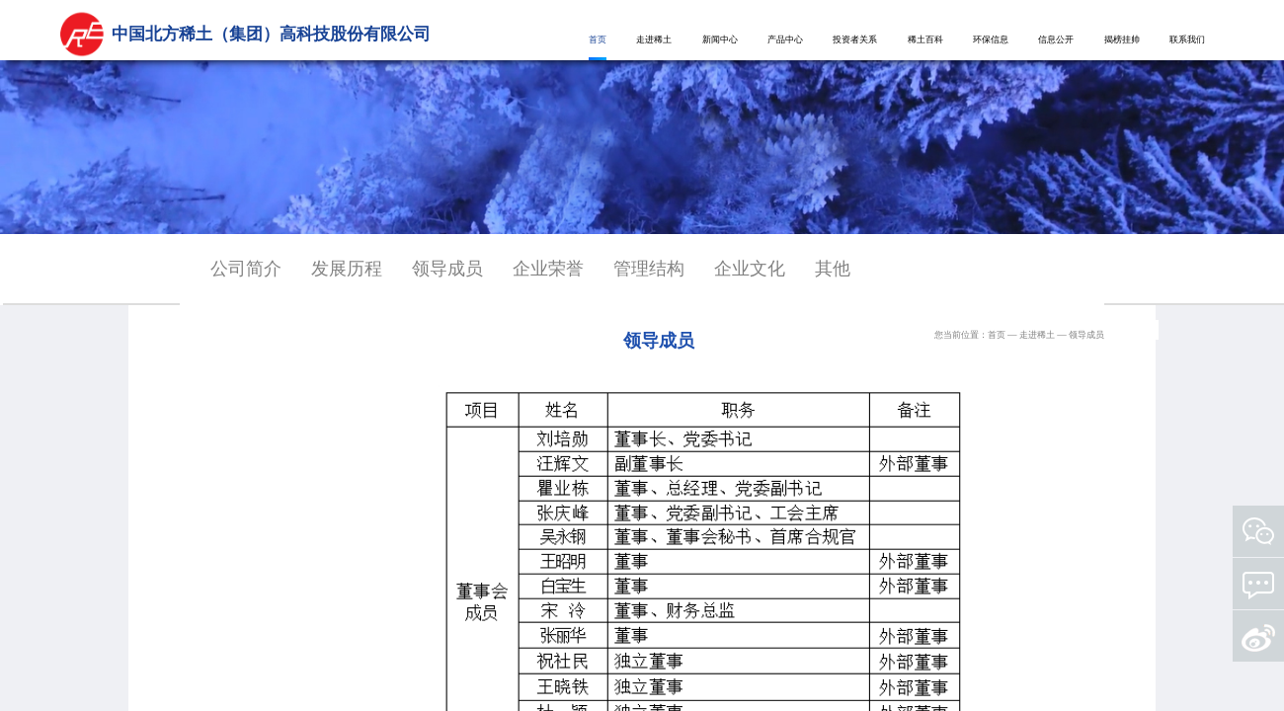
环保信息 (990, 39)
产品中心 (785, 39)
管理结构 (648, 268)
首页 (597, 39)
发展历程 (346, 268)
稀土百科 (925, 39)
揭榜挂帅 (1122, 39)
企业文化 (749, 268)
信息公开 (1056, 39)
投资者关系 (855, 39)
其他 (832, 268)
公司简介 (245, 268)
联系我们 (1187, 39)
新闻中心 (720, 39)
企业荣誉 (548, 268)
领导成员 (447, 268)
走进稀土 (654, 39)
